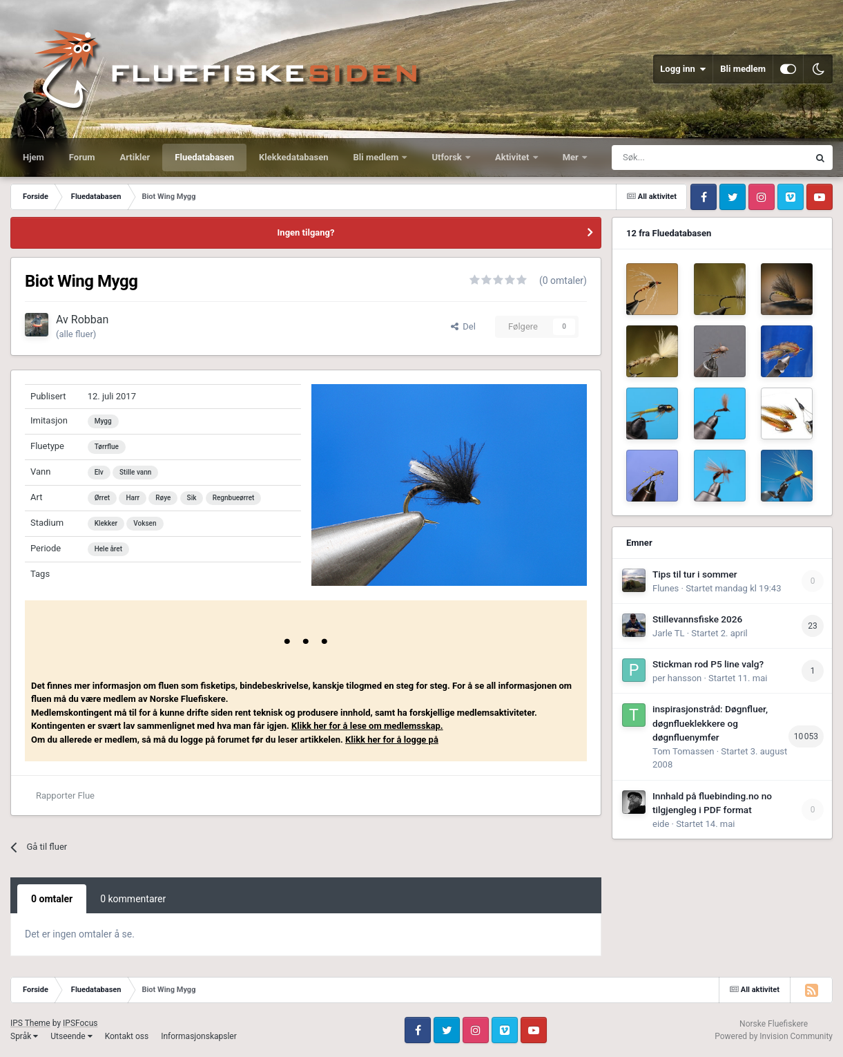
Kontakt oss (127, 1036)
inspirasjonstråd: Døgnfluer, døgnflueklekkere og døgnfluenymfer (710, 723)
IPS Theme (30, 1023)
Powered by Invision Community (774, 1036)
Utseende (71, 1036)
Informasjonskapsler (199, 1036)
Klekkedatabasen (293, 157)
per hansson (676, 678)
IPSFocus (80, 1023)
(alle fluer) (76, 334)
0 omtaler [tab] (51, 898)
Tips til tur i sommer (694, 574)
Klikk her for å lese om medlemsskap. (367, 726)
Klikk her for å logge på (391, 739)
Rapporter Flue (65, 795)
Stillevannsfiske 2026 (697, 619)
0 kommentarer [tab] (133, 898)
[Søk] (675, 157)
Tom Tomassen (683, 751)
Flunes (665, 588)
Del (463, 326)
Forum (82, 157)
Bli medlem (743, 69)
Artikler (135, 157)
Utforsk (448, 157)
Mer (572, 157)
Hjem (33, 157)
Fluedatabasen (204, 157)
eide (660, 824)
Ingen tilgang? (306, 232)
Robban (90, 319)
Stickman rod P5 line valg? (708, 663)
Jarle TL (668, 633)
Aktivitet (513, 157)
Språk (24, 1036)
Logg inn (683, 69)
